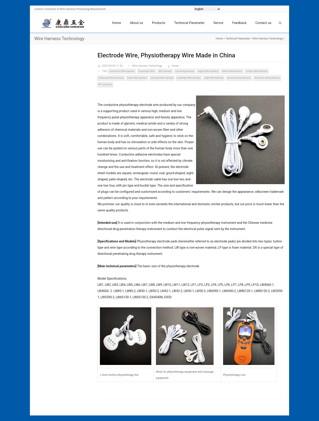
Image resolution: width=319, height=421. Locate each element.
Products (158, 23)
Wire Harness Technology (268, 38)
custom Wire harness (256, 71)
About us (136, 23)
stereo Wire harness (232, 71)
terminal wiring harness (239, 77)
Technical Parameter (189, 23)
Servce (218, 23)
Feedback (239, 23)
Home (116, 23)
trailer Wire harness (137, 77)
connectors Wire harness (121, 71)
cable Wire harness (214, 77)
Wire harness (164, 71)
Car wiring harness (184, 71)
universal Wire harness (162, 77)
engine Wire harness (208, 71)
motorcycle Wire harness (111, 77)
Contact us (263, 23)
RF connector (105, 84)
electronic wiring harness (267, 77)
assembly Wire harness (188, 77)
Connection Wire (146, 71)
